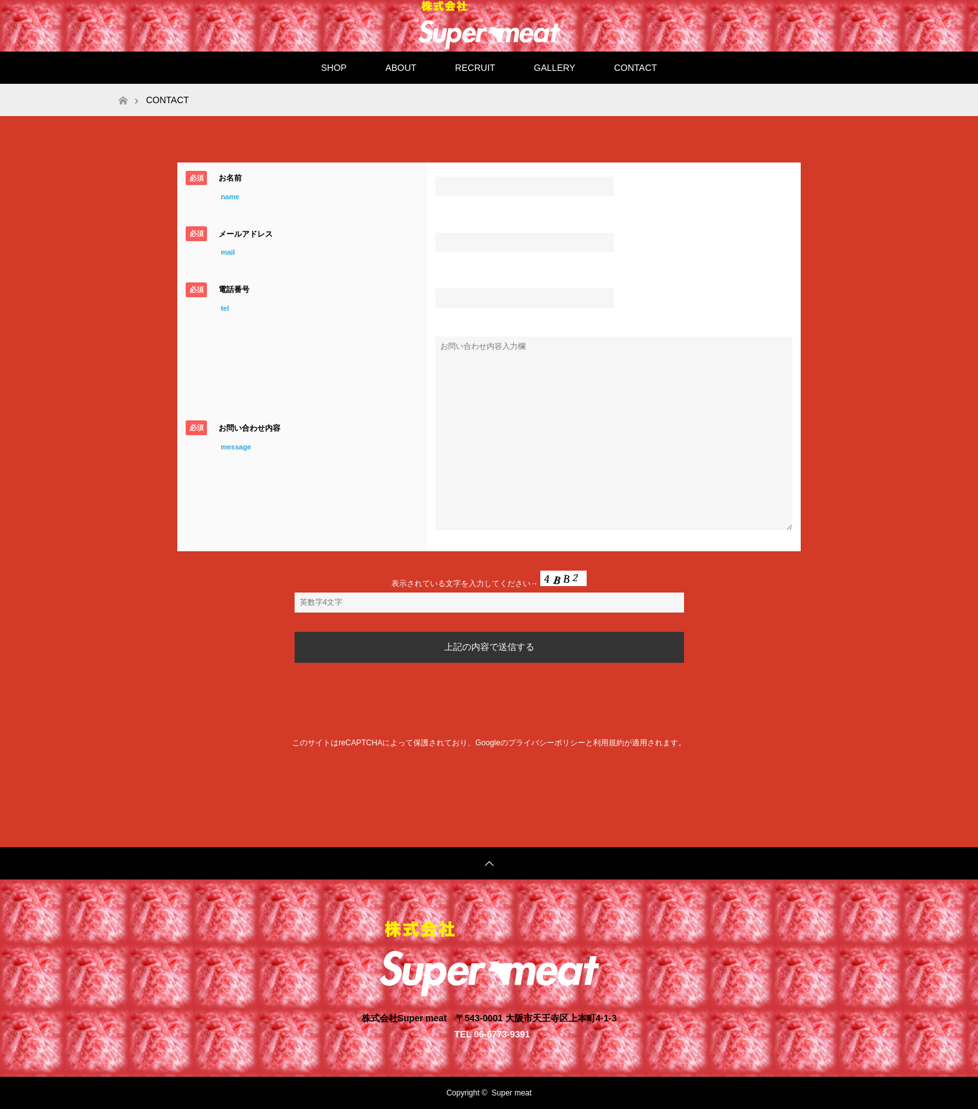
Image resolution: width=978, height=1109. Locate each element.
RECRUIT (475, 68)
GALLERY (554, 68)
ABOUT (401, 68)
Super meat (512, 1092)
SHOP (334, 68)
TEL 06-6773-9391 (492, 1034)
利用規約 (608, 742)
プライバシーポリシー (546, 742)
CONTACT (635, 68)
